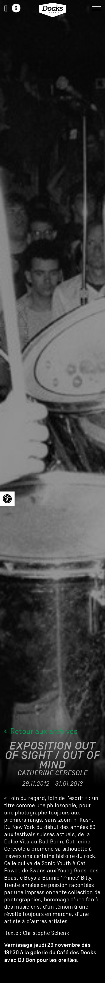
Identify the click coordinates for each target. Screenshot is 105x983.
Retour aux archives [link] (41, 732)
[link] (7, 499)
